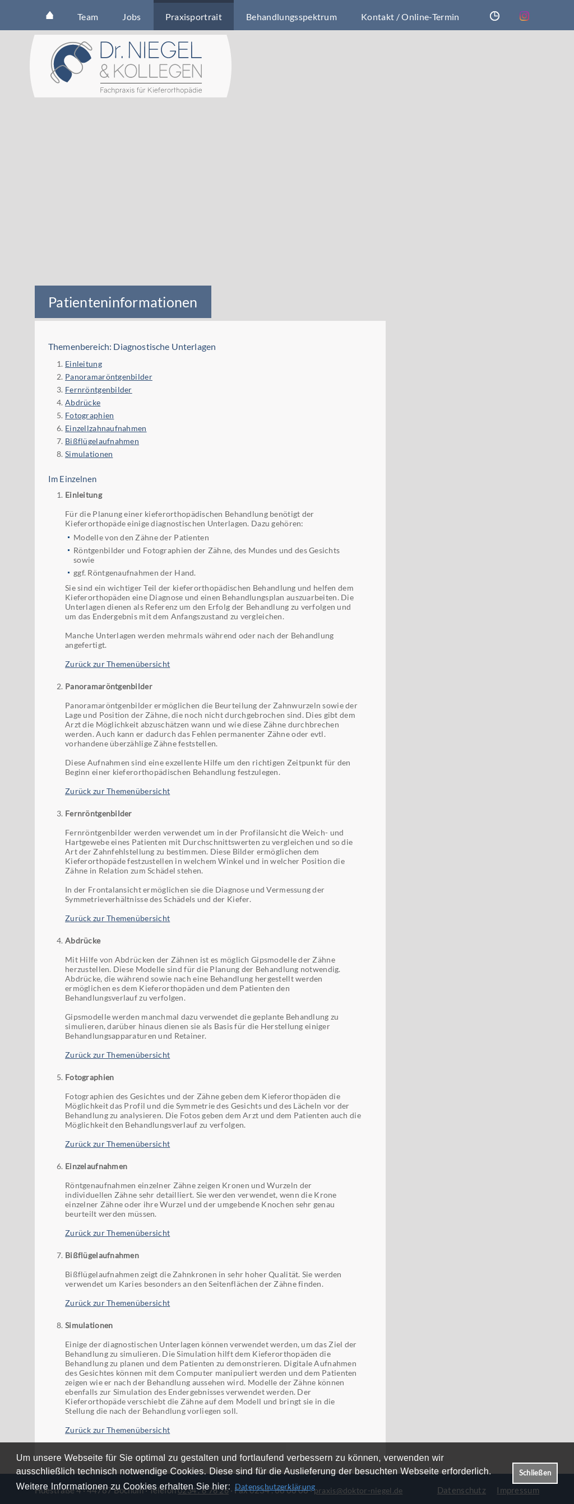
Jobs (131, 16)
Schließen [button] (535, 1473)
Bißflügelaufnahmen (102, 441)
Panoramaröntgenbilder (108, 376)
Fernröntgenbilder (98, 389)
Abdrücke (82, 402)
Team (87, 16)
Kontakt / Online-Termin (410, 16)
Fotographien (89, 415)
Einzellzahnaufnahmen (106, 428)
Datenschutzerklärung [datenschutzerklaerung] (275, 1486)
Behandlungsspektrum (291, 16)
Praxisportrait (193, 16)
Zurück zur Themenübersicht (117, 664)
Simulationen (89, 454)
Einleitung (83, 363)
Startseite (50, 15)
